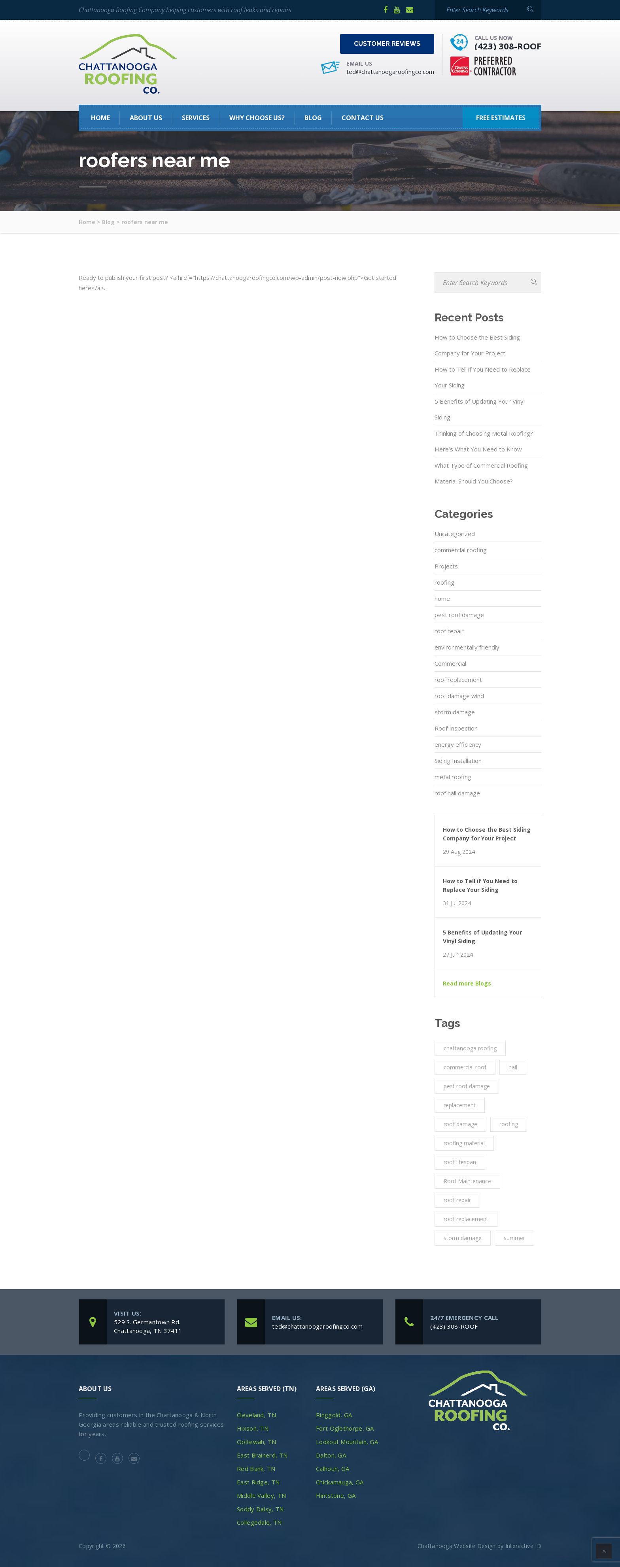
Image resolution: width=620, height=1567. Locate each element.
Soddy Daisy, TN (260, 1509)
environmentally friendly (467, 647)
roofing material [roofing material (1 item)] (464, 1143)
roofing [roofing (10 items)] (508, 1124)
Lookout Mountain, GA (347, 1442)
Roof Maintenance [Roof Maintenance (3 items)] (467, 1181)
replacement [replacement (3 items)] (460, 1105)
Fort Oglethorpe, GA (345, 1428)
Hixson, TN (252, 1428)
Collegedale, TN (259, 1522)
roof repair (449, 631)
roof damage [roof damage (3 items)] (460, 1124)
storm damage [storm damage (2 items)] (463, 1238)
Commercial (450, 663)
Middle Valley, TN (261, 1495)
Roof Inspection (456, 728)
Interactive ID (523, 1546)
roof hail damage (457, 793)
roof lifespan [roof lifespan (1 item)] (460, 1162)
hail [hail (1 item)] (512, 1067)
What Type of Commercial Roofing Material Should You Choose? (481, 473)
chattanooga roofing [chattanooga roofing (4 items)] (470, 1048)
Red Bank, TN (256, 1469)
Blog (313, 117)
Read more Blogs (467, 983)
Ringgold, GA (334, 1415)
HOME (100, 117)
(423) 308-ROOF (507, 46)
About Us (146, 117)
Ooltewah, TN (256, 1442)
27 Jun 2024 (458, 954)
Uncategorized (455, 534)
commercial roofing (461, 550)
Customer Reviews (387, 43)
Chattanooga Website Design (457, 1546)
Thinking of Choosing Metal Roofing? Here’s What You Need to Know (484, 441)
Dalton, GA (331, 1455)
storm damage (455, 712)
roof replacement (458, 679)
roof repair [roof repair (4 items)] (457, 1200)
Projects (446, 566)
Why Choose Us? (257, 117)
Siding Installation (458, 761)
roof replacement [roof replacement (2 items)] (466, 1219)
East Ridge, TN (258, 1482)
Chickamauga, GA (340, 1482)
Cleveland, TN (256, 1415)
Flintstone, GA (335, 1495)
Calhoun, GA (332, 1469)
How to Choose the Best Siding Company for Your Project (477, 345)
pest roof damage (459, 615)
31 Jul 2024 (457, 903)
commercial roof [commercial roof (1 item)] (465, 1067)
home (442, 598)
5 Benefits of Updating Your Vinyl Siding (480, 409)
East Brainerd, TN (262, 1455)
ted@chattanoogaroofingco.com (390, 72)
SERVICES (196, 117)
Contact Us (363, 117)
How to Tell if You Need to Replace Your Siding (483, 377)
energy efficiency (458, 744)
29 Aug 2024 (459, 852)
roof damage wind (459, 696)
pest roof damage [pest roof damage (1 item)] (467, 1086)
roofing (444, 582)
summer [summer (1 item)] (514, 1238)
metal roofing (453, 777)
